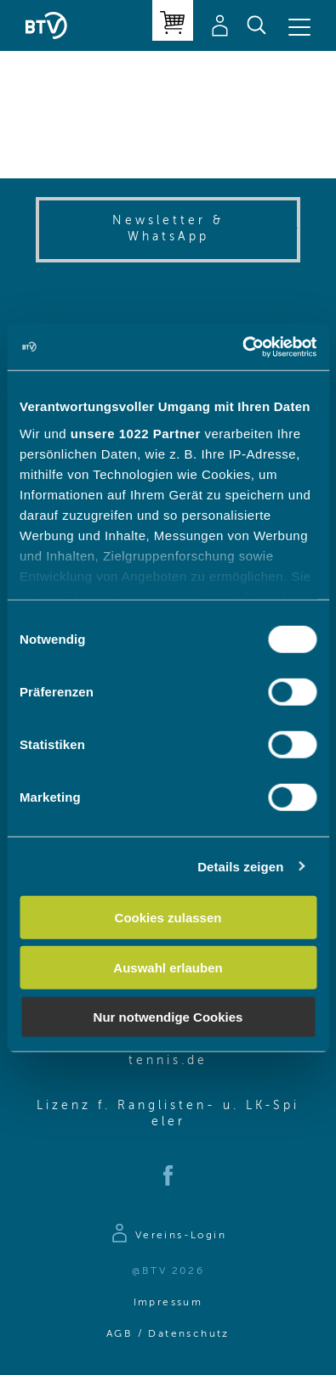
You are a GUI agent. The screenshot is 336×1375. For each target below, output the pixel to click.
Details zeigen (240, 866)
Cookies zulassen (168, 917)
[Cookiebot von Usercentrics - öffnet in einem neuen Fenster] (242, 346)
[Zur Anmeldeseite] (168, 1236)
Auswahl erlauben (167, 967)
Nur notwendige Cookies (168, 1017)
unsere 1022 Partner (136, 432)
